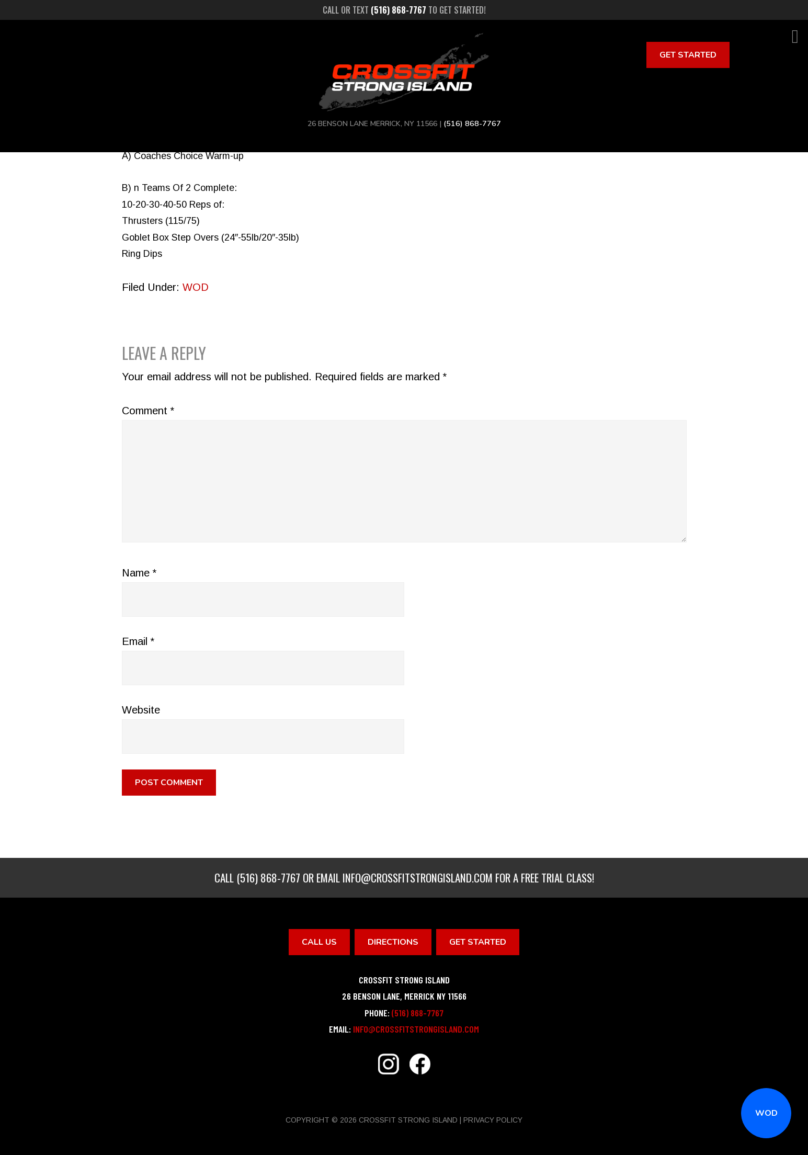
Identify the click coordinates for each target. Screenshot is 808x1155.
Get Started (687, 55)
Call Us (319, 942)
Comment (148, 410)
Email (138, 641)
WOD (766, 1113)
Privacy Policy (492, 1120)
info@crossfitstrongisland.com (418, 877)
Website (141, 710)
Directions (393, 942)
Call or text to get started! (404, 10)
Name (139, 573)
